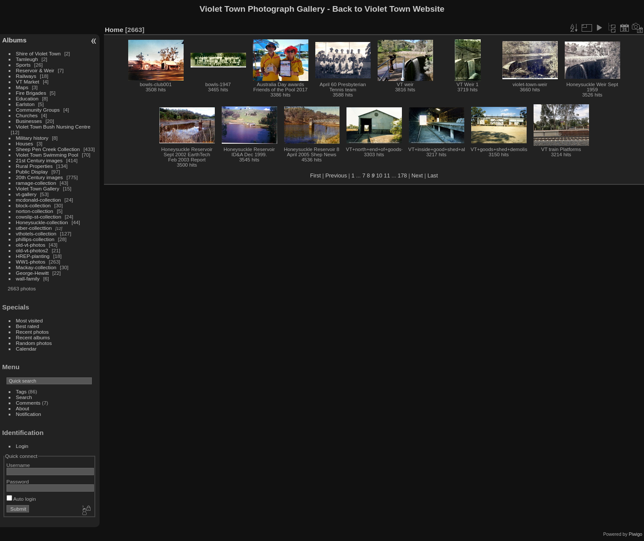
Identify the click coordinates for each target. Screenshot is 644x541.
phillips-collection (35, 239)
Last (432, 175)
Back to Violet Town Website (388, 8)
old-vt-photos (30, 245)
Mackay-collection (36, 267)
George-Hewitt (32, 273)
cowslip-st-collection (38, 216)
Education (27, 98)
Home (114, 29)
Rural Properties (34, 166)
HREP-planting (33, 256)
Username (18, 465)
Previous (336, 175)
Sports (23, 65)
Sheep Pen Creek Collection (48, 149)
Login (22, 446)
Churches (27, 115)
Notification (28, 414)
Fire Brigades (31, 93)
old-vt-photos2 (32, 250)
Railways (26, 76)
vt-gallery (26, 194)
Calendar (26, 348)
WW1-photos (30, 261)
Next (417, 175)
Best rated (27, 326)
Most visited (29, 320)
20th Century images (39, 177)
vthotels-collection (36, 233)
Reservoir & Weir (35, 70)
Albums (14, 40)
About (22, 408)
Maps (22, 87)
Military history (32, 138)
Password (17, 481)
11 (387, 175)
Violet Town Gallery (37, 188)
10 (379, 175)
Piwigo (635, 534)
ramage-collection (36, 183)
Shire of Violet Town (38, 53)
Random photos (34, 343)
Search (24, 397)
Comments (28, 403)
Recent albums (33, 337)
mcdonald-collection (38, 200)
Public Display (32, 171)
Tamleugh (27, 59)
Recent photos (32, 332)
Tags (21, 391)
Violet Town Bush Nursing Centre (53, 126)
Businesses (29, 121)
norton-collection (34, 211)
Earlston (25, 104)
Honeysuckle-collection (42, 222)
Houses (24, 143)
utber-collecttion (34, 228)
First (315, 175)
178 (402, 175)
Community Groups (38, 110)
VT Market (27, 81)
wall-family (28, 278)
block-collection (33, 205)
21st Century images (39, 160)
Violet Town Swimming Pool (47, 155)
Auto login (21, 499)
